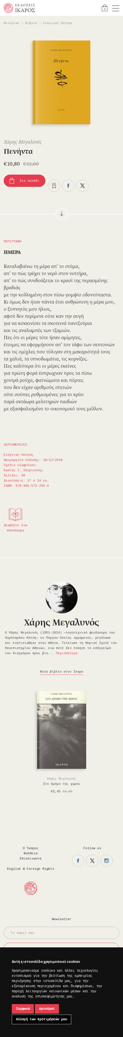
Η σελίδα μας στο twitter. (92, 861)
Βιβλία (31, 23)
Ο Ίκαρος (31, 848)
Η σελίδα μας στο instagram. (106, 861)
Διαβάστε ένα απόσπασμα (15, 528)
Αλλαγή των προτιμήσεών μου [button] (41, 1019)
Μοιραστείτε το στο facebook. (68, 186)
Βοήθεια (31, 853)
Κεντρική (11, 23)
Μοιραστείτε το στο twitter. (82, 186)
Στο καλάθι (29, 181)
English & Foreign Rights (30, 869)
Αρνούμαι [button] (47, 1009)
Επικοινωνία (30, 858)
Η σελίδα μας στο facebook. (78, 861)
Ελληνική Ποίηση (57, 23)
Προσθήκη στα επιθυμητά (54, 186)
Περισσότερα (67, 653)
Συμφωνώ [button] (23, 1009)
